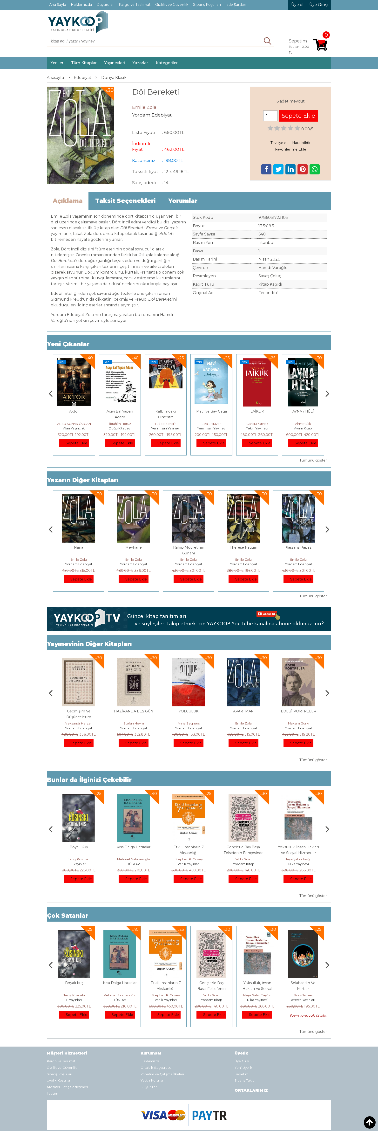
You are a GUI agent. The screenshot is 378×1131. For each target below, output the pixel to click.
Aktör (120, 411)
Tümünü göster (313, 460)
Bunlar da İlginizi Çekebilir (89, 779)
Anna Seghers (244, 723)
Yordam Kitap (298, 864)
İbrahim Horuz (166, 424)
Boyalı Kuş (134, 847)
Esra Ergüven (257, 424)
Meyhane (188, 547)
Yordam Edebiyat (78, 564)
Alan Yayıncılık (74, 428)
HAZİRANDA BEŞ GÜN (188, 711)
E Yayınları (133, 864)
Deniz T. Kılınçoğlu (79, 859)
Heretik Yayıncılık (78, 864)
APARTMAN (78, 547)
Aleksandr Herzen (134, 723)
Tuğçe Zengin (211, 424)
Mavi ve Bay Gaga (257, 411)
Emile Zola (78, 559)
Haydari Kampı (79, 711)
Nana (133, 547)
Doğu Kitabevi (166, 428)
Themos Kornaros (78, 723)
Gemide (74, 411)
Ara (267, 41)
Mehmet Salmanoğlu (188, 859)
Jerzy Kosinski (133, 859)
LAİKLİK (303, 411)
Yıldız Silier (298, 859)
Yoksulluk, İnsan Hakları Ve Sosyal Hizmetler (303, 989)
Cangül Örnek (303, 424)
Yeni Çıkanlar (68, 344)
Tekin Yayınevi (303, 428)
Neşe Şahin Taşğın (303, 995)
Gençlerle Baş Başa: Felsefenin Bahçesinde (257, 989)
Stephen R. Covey (244, 859)
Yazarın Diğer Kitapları (83, 480)
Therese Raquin (298, 547)
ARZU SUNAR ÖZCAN (120, 424)
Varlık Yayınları (244, 864)
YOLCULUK (243, 711)
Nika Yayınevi (303, 1000)
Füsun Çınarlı (74, 424)
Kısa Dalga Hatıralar (188, 847)
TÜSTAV (188, 864)
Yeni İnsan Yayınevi (211, 428)
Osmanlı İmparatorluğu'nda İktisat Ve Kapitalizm (79, 853)
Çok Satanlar (67, 915)
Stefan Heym (188, 723)
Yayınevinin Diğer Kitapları (89, 644)
